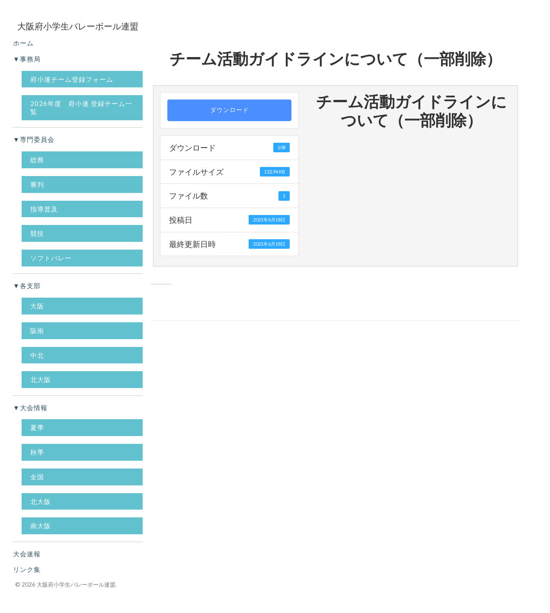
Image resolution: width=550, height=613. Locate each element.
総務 (37, 160)
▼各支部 (27, 285)
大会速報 (27, 554)
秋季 (37, 452)
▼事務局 (27, 59)
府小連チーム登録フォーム (71, 79)
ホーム (23, 43)
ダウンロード (229, 110)
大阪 (37, 306)
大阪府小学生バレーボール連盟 (76, 584)
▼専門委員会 (33, 139)
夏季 (37, 427)
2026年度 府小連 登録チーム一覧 (81, 107)
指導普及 (44, 209)
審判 (37, 184)
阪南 (37, 330)
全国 (37, 477)
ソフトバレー (51, 258)
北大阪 (40, 379)
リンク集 (27, 569)
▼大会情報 (30, 407)
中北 (37, 355)
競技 (37, 233)
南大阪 (40, 526)
